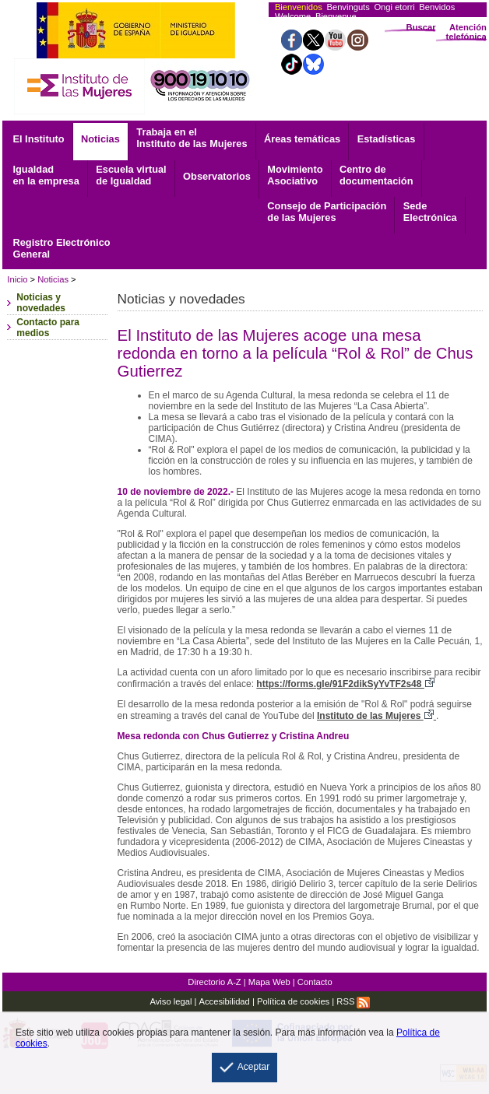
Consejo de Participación (326, 211)
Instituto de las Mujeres (376, 715)
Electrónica (430, 211)
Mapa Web (269, 982)
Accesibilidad (224, 1001)
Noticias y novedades (40, 303)
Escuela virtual (131, 175)
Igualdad (45, 175)
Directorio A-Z (214, 982)
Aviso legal (171, 1001)
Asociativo (294, 175)
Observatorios (217, 176)
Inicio (17, 279)
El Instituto (38, 139)
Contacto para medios (47, 327)
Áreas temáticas (302, 139)
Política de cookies (293, 1001)
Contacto (314, 982)
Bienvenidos (298, 7)
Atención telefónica (466, 32)
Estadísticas (386, 139)
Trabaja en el (191, 137)
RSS (353, 1001)
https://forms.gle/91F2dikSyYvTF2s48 (345, 683)
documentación (376, 175)
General (61, 248)
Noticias (100, 139)
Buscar (421, 27)
